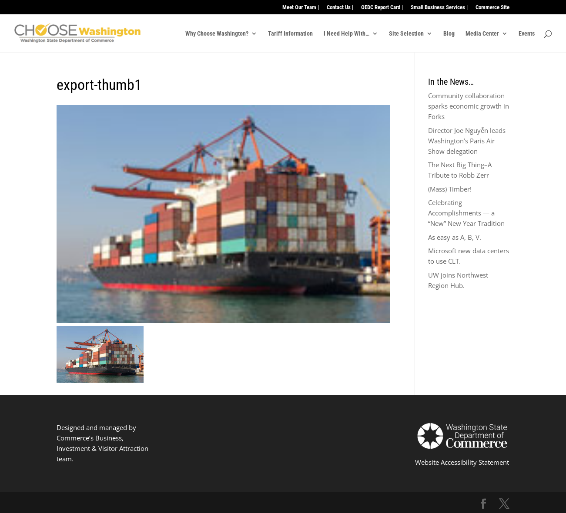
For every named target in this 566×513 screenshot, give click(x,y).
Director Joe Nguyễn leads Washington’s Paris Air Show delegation (467, 141)
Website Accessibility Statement (462, 462)
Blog (449, 33)
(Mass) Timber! (450, 189)
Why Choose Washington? (216, 33)
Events (527, 33)
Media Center (482, 33)
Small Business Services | (439, 7)
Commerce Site (492, 7)
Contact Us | (340, 7)
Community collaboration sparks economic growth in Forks (468, 106)
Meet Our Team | (300, 7)
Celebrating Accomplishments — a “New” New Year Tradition (466, 213)
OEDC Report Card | (382, 7)
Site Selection (406, 33)
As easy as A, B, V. (454, 237)
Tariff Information (290, 33)
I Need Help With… (346, 33)
